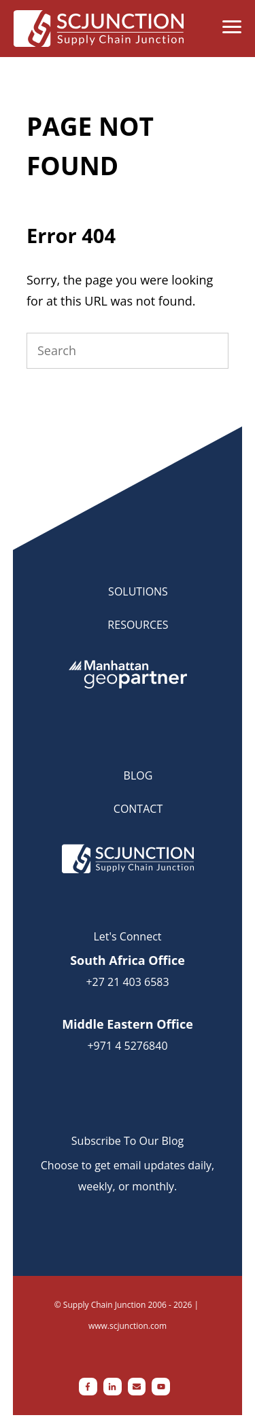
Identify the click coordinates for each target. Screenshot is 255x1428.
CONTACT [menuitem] (138, 808)
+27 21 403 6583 (127, 981)
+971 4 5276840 (127, 1045)
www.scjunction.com (127, 1326)
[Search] (127, 351)
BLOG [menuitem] (138, 775)
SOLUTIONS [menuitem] (138, 591)
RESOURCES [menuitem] (137, 624)
